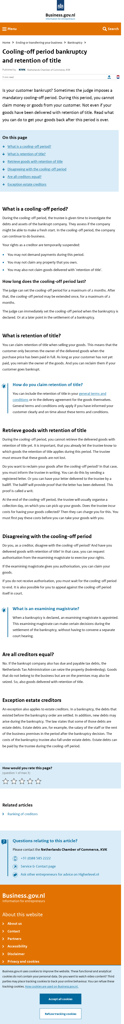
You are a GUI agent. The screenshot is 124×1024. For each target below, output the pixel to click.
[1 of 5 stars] (6, 781)
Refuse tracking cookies (60, 1014)
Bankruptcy (75, 42)
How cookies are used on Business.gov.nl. (51, 986)
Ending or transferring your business (39, 42)
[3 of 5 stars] (23, 781)
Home (6, 42)
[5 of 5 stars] (39, 781)
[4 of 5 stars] (31, 781)
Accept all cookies (60, 999)
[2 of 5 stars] (15, 781)
